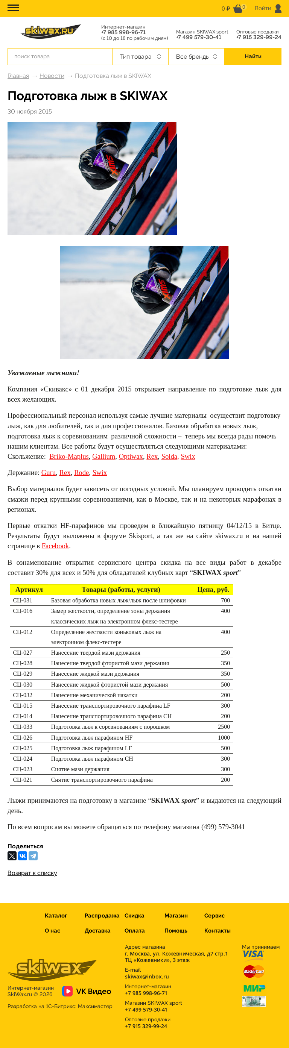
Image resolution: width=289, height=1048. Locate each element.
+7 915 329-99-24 (258, 37)
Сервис (214, 915)
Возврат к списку (32, 873)
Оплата (135, 930)
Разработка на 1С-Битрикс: (60, 1006)
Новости (52, 75)
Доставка (98, 930)
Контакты (217, 930)
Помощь (175, 930)
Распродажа (102, 915)
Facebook (55, 546)
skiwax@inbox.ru (147, 976)
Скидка (134, 915)
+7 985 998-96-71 (123, 32)
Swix (100, 472)
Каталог (56, 915)
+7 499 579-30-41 (198, 37)
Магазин (176, 915)
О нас (52, 930)
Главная (18, 75)
